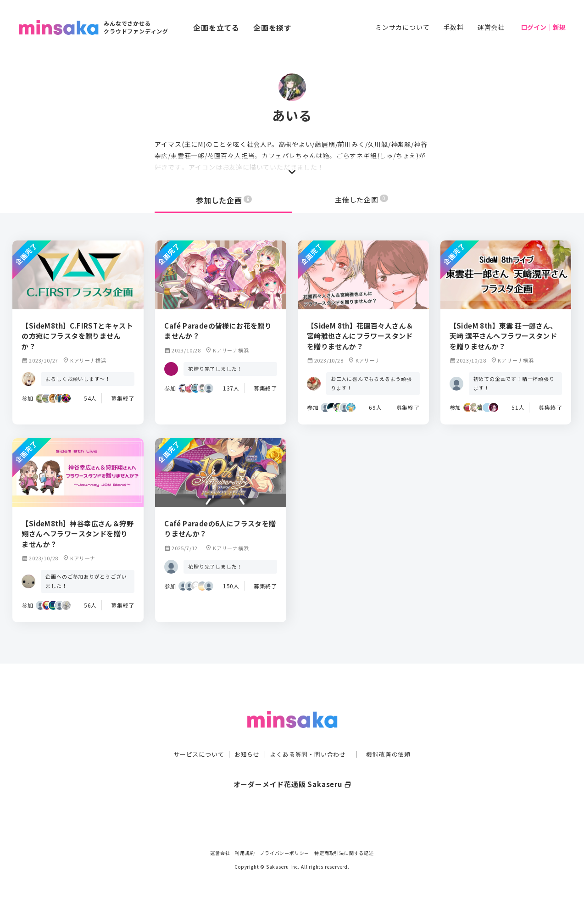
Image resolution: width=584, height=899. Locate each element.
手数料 (453, 27)
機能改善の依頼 (394, 735)
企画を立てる (216, 27)
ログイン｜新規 (543, 27)
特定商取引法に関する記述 (344, 852)
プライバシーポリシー (284, 852)
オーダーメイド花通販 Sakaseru (292, 765)
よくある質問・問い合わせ (309, 735)
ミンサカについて (402, 27)
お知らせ (244, 735)
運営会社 (491, 27)
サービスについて (193, 735)
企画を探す (272, 27)
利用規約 (245, 852)
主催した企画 (361, 200)
